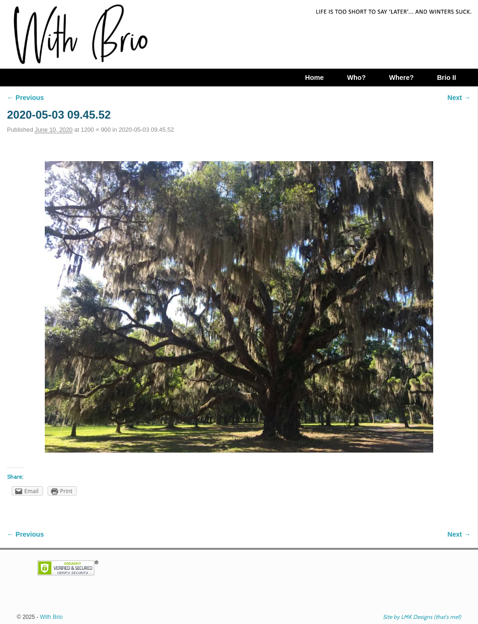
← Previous (25, 97)
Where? (401, 77)
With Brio (51, 617)
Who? (356, 77)
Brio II (446, 77)
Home (314, 77)
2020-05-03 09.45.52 (146, 129)
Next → (459, 97)
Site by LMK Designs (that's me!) (422, 616)
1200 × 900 (96, 129)
